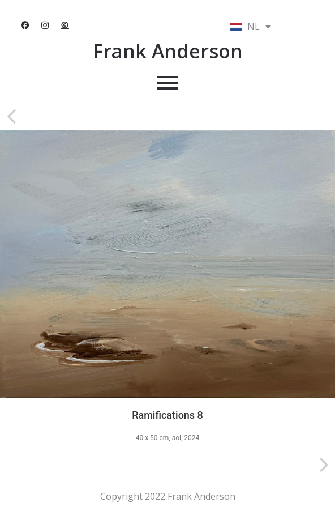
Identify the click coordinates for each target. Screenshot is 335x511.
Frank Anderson (168, 51)
